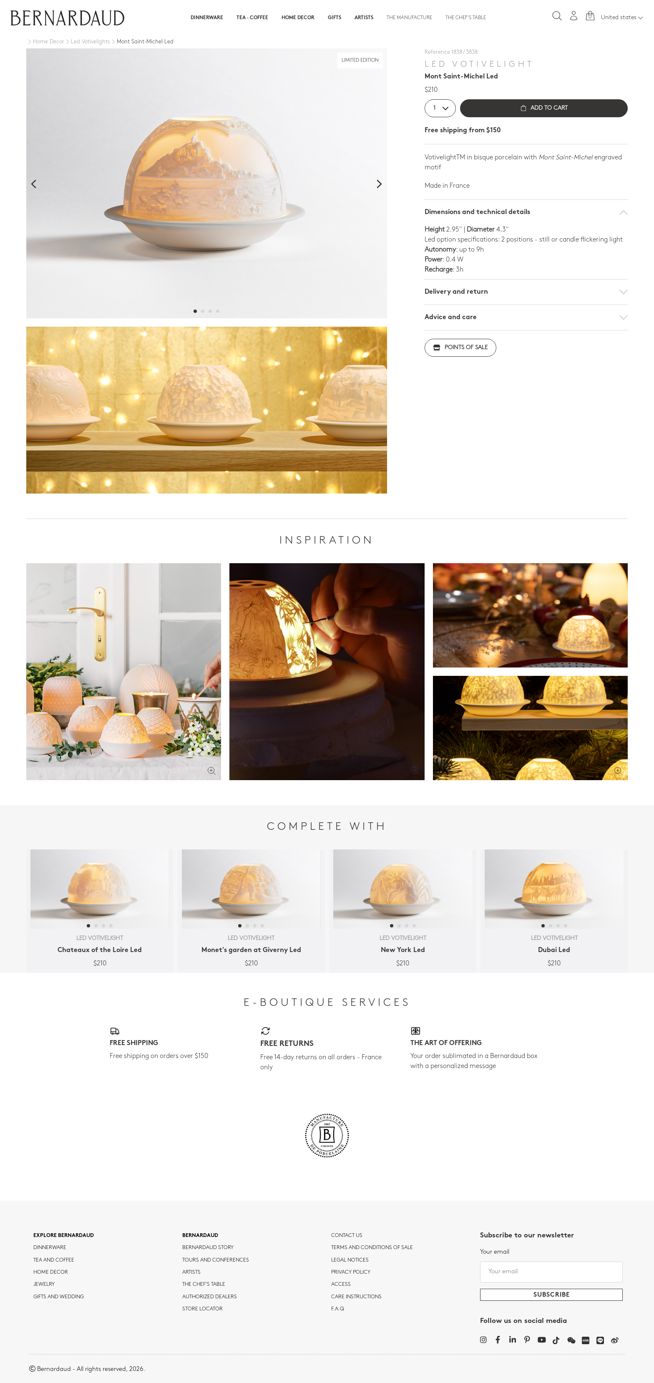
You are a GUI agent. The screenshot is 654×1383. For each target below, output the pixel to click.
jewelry (44, 1284)
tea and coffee (53, 1260)
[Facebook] (497, 1339)
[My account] (574, 15)
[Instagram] (483, 1339)
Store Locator (202, 1309)
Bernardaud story (208, 1247)
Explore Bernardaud (63, 1235)
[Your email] (551, 1272)
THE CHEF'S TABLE (203, 1284)
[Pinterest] (527, 1339)
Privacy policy (350, 1272)
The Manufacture (409, 17)
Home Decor (298, 17)
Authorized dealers (209, 1297)
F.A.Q (337, 1309)
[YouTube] (541, 1339)
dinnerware (49, 1247)
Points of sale (460, 348)
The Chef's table (465, 17)
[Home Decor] (45, 42)
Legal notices (350, 1260)
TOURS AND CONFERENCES (215, 1260)
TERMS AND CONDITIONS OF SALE (372, 1247)
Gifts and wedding (58, 1297)
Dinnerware (207, 17)
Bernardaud (200, 1235)
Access (341, 1284)
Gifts (334, 17)
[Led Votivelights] (87, 42)
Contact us (346, 1235)
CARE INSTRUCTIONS (356, 1297)
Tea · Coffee (252, 17)
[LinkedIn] (512, 1339)
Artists (364, 17)
